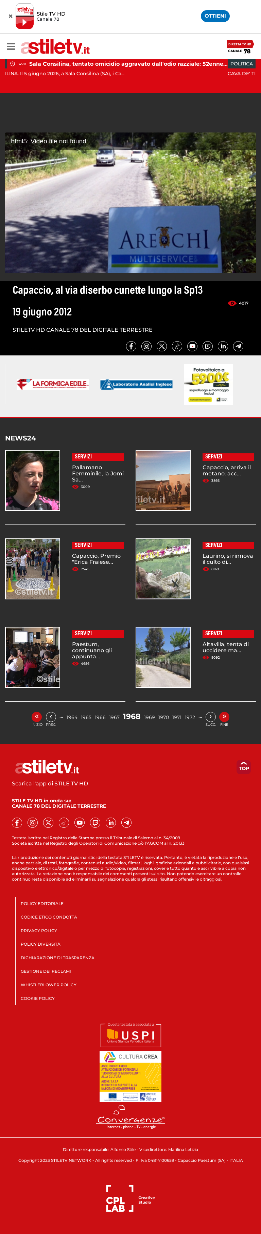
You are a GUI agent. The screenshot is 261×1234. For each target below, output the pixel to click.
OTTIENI (215, 16)
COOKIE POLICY (38, 998)
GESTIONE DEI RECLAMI (46, 971)
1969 (149, 717)
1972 (190, 717)
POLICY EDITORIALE (42, 903)
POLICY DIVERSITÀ (40, 944)
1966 (100, 717)
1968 (132, 716)
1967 (114, 717)
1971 (176, 717)
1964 (72, 717)
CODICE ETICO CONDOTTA (49, 917)
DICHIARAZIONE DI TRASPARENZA (57, 957)
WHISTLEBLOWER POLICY (48, 984)
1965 (86, 717)
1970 (163, 717)
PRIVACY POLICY (39, 930)
